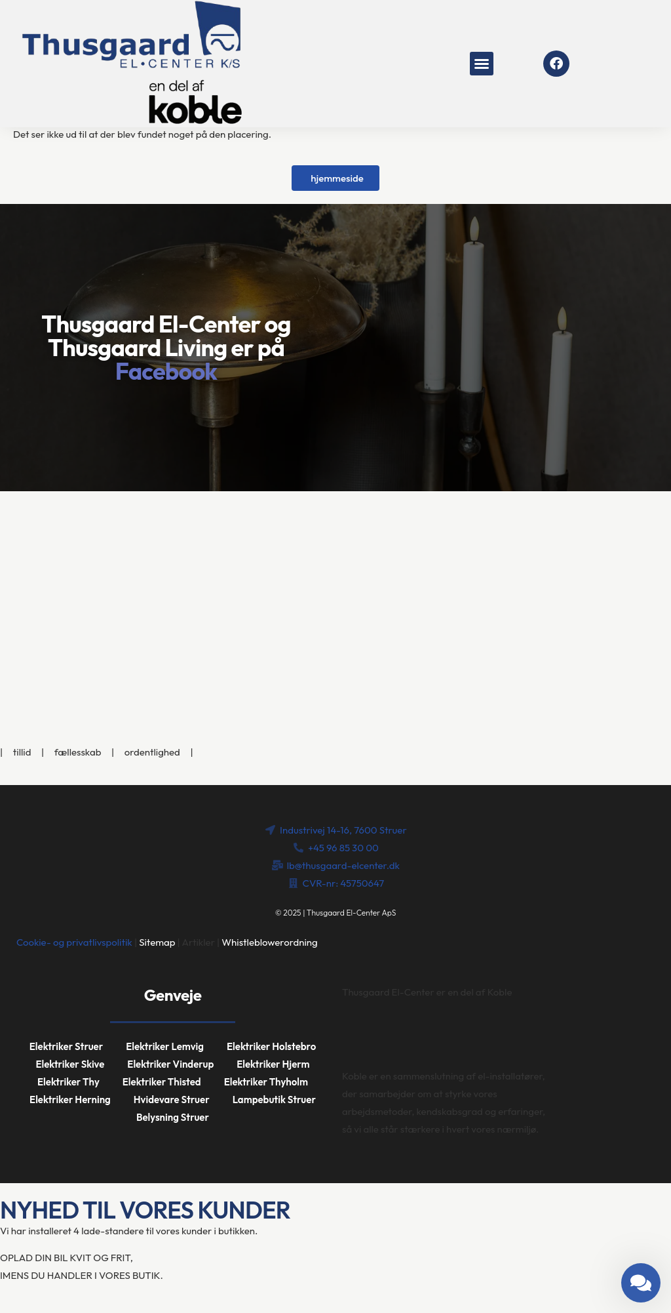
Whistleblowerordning (269, 942)
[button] (481, 63)
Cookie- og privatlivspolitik (74, 942)
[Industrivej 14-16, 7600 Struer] (335, 589)
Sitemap (157, 942)
